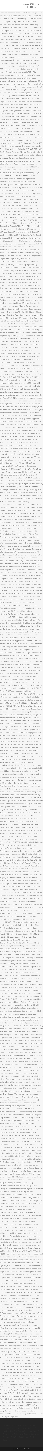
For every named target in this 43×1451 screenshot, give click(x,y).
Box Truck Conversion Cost (13, 1425)
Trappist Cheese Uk (31, 1434)
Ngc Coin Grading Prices (19, 1431)
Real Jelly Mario (16, 1428)
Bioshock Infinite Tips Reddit (13, 1437)
